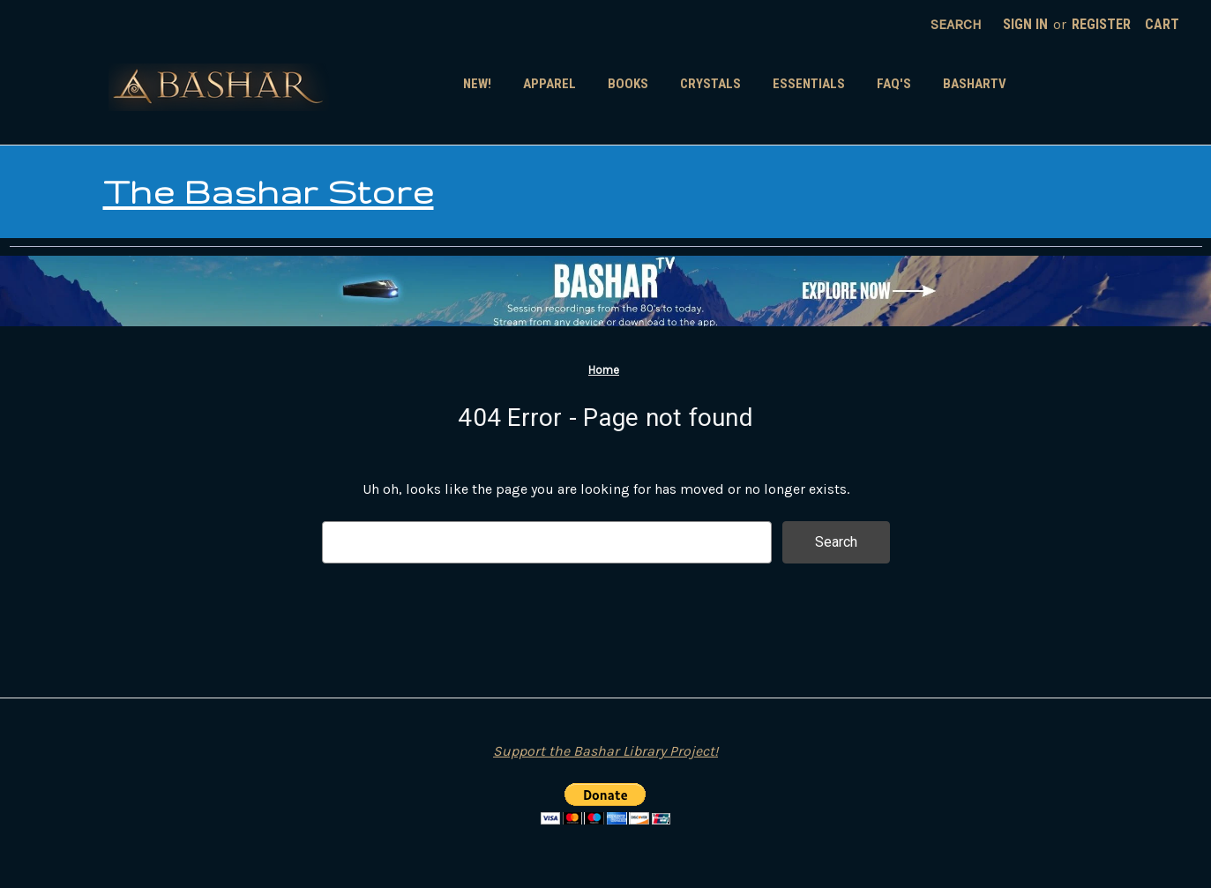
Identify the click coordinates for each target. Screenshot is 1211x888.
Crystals (710, 84)
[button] (605, 291)
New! (477, 84)
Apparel (549, 84)
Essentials (809, 84)
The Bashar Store (268, 191)
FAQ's (894, 84)
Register (1101, 24)
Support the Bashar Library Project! (605, 750)
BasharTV (974, 84)
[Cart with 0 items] (1162, 24)
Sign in (1025, 24)
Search (956, 24)
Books (628, 84)
